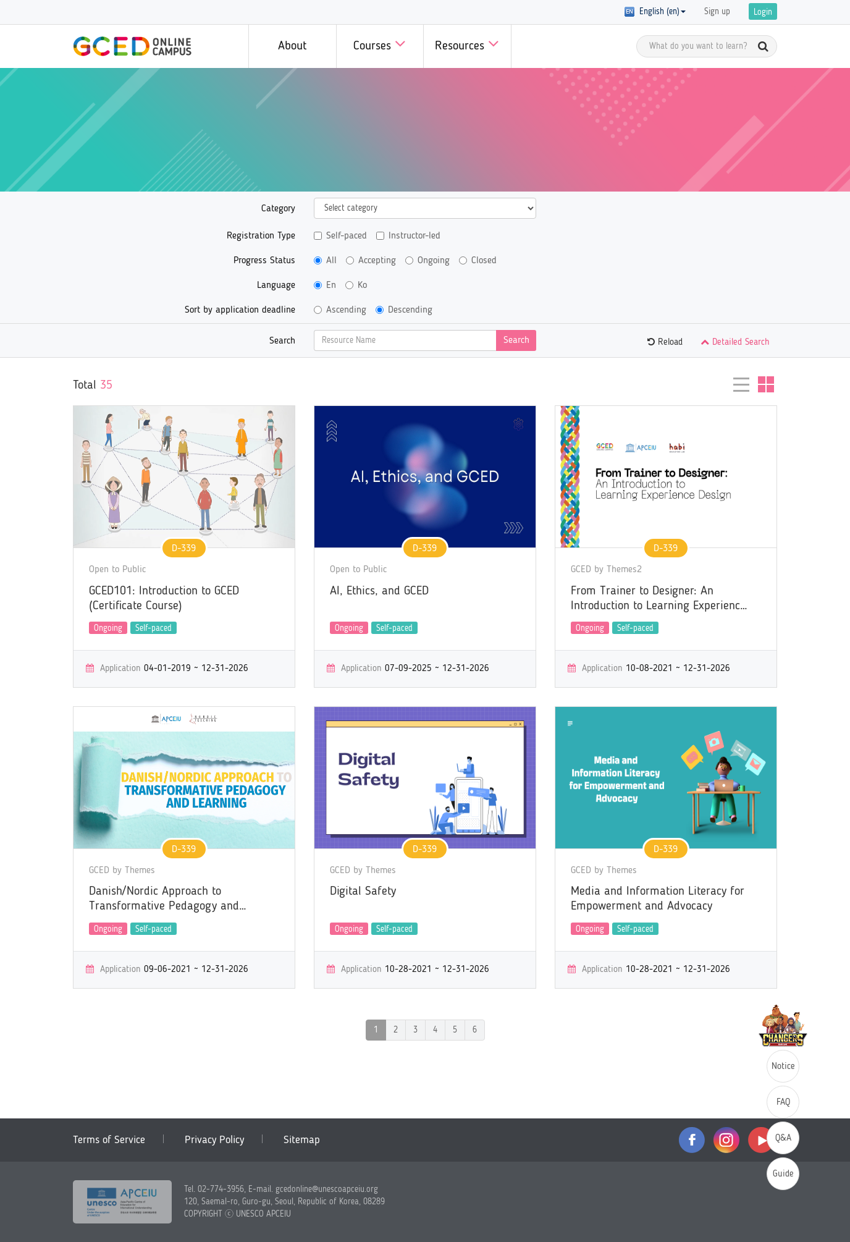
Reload (665, 342)
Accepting (371, 261)
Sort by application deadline (240, 310)
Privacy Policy (214, 1140)
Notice (783, 1066)
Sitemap (302, 1140)
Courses (379, 44)
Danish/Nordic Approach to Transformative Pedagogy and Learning (164, 899)
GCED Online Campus (132, 46)
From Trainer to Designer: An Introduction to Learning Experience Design (658, 599)
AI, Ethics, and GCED (379, 591)
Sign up (717, 11)
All (325, 261)
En (325, 285)
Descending (404, 310)
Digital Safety (363, 891)
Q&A (783, 1138)
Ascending (340, 310)
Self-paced (340, 236)
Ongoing (427, 261)
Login (763, 12)
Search (282, 341)
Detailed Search (735, 342)
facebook (692, 1140)
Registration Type (261, 236)
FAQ (783, 1102)
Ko (356, 285)
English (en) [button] (655, 12)
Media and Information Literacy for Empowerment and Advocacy (657, 899)
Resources (467, 44)
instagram (726, 1140)
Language (276, 285)
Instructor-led (408, 236)
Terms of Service (109, 1140)
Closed (478, 261)
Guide (783, 1174)
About (292, 46)
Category (278, 209)
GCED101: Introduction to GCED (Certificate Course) (164, 598)
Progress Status (264, 261)
